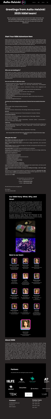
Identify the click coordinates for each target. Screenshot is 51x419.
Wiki (47, 2)
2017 (36, 405)
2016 (38, 405)
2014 (36, 407)
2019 (38, 403)
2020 (36, 403)
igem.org (33, 44)
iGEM (38, 2)
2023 (36, 401)
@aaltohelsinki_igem (28, 181)
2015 (33, 407)
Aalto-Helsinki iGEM (27, 183)
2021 (33, 403)
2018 (33, 405)
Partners (43, 2)
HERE (13, 174)
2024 (33, 401)
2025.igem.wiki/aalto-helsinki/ (25, 212)
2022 (38, 401)
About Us (34, 2)
